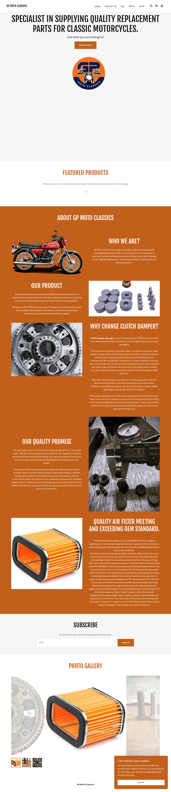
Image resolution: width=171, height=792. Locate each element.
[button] (162, 6)
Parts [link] (132, 6)
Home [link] (97, 6)
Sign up (126, 642)
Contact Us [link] (110, 6)
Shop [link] (141, 6)
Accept (141, 782)
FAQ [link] (122, 6)
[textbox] (75, 642)
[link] (16, 6)
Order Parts (85, 45)
